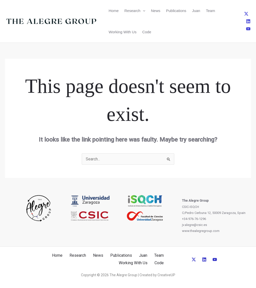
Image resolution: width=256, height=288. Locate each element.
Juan (196, 11)
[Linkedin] (248, 21)
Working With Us (122, 32)
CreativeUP (166, 275)
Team (210, 11)
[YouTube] (248, 29)
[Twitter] (246, 14)
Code (146, 32)
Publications (176, 11)
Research (134, 10)
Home (114, 11)
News (155, 11)
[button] (142, 10)
